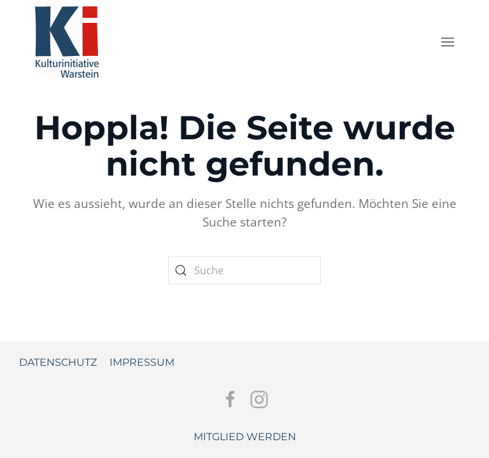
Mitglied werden (245, 437)
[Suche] (244, 270)
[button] (447, 42)
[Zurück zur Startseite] (67, 39)
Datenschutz (58, 362)
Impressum (142, 362)
